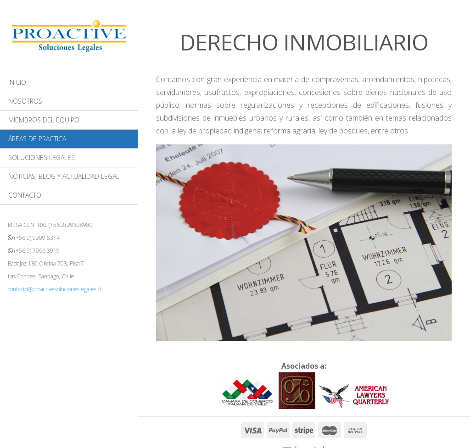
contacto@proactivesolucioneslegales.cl (54, 289)
